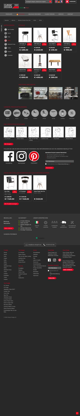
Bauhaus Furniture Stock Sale (24, 20)
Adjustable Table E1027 (9, 289)
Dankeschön (21, 277)
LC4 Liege (6, 287)
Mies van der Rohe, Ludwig (24, 256)
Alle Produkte (9, 29)
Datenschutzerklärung (63, 164)
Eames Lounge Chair (8, 302)
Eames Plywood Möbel (9, 308)
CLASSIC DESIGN (49, 14)
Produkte (6, 250)
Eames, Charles (21, 254)
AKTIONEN (20, 14)
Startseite (7, 20)
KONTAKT (70, 14)
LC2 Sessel (6, 285)
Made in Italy (21, 272)
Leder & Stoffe (36, 260)
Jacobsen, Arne (21, 258)
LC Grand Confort (8, 299)
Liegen (5, 258)
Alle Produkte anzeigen (11, 204)
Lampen (7, 51)
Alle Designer (8, 144)
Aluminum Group (9, 44)
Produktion (20, 268)
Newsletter (35, 271)
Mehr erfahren (8, 228)
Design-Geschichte (37, 268)
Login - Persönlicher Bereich (39, 266)
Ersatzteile (8, 55)
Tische (7, 48)
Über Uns (20, 266)
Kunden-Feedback (22, 274)
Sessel (7, 33)
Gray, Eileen (21, 260)
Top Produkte (7, 283)
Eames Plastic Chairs (8, 300)
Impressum (35, 275)
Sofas (7, 37)
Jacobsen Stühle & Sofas (9, 306)
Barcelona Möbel (8, 304)
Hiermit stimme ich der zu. (58, 164)
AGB (19, 276)
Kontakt (35, 269)
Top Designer (21, 250)
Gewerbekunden (37, 264)
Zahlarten (35, 254)
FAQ (34, 258)
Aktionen (13, 20)
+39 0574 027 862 (50, 244)
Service (35, 250)
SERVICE (61, 14)
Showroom (35, 262)
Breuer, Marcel (21, 262)
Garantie (35, 256)
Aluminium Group (8, 297)
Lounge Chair (7, 291)
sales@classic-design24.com (34, 244)
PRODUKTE (9, 14)
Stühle (34, 20)
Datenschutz (36, 273)
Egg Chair (6, 295)
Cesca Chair (6, 293)
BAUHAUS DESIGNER (35, 14)
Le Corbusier (21, 252)
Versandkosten (36, 252)
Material (20, 270)
